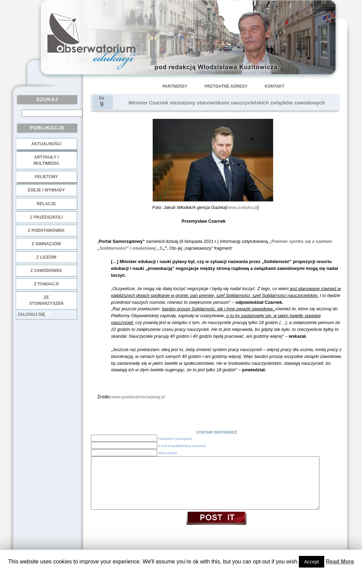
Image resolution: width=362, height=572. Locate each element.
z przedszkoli (46, 217)
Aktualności (46, 143)
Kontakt (274, 86)
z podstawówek (46, 230)
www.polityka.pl (242, 207)
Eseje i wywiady (46, 190)
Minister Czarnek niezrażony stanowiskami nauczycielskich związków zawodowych (227, 102)
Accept (311, 561)
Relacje (46, 203)
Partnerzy (175, 86)
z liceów (46, 257)
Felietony (46, 176)
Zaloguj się (31, 314)
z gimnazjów (46, 243)
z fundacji (46, 284)
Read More (340, 561)
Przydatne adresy (226, 86)
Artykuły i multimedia (46, 160)
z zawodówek (46, 270)
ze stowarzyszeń (46, 300)
